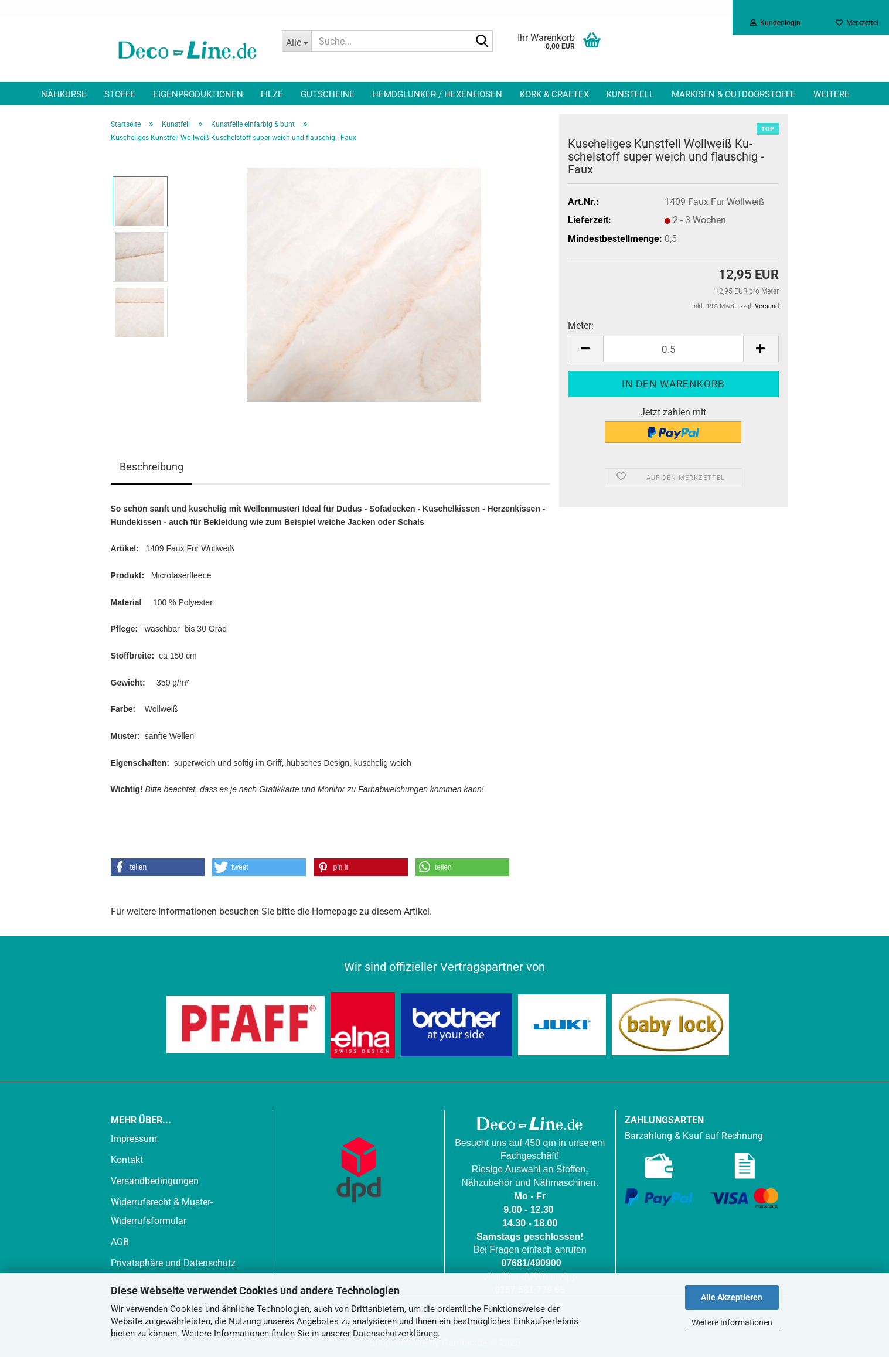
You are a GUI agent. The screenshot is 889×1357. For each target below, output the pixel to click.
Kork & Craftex (554, 94)
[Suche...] (296, 41)
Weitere (831, 94)
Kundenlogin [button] (775, 23)
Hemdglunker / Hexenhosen (437, 94)
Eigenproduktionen (198, 94)
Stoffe (119, 94)
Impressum (134, 1138)
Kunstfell (630, 94)
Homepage (334, 911)
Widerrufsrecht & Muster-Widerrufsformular (162, 1211)
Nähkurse (64, 94)
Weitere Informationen (732, 1322)
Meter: (581, 325)
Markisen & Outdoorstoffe (734, 94)
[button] (585, 349)
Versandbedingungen (155, 1180)
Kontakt (127, 1159)
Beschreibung (151, 467)
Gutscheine (328, 94)
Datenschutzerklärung (395, 1333)
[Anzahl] (673, 349)
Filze (272, 94)
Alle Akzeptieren (731, 1297)
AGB (120, 1241)
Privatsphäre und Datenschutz (173, 1263)
